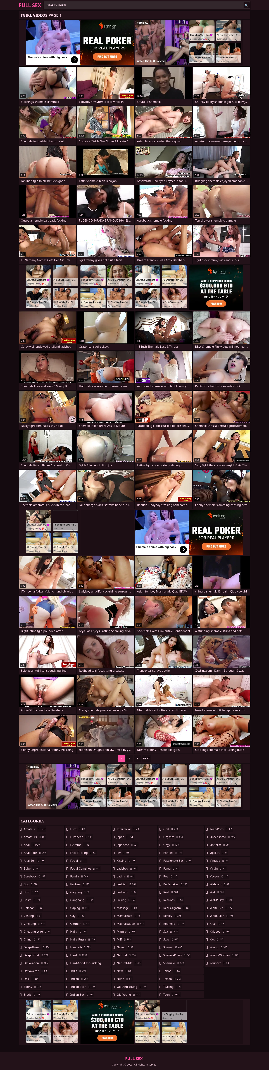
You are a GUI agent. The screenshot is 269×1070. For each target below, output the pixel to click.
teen (171, 994)
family (79, 876)
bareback (35, 876)
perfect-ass (175, 884)
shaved (173, 947)
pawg (171, 868)
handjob (80, 947)
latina (126, 876)
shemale (174, 963)
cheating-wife (37, 931)
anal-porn (35, 852)
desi (31, 979)
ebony (33, 986)
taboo (172, 971)
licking (126, 900)
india (78, 971)
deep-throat (37, 947)
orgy (171, 845)
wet (217, 892)
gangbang (82, 900)
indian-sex (82, 994)
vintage (219, 860)
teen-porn (221, 829)
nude (125, 979)
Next (146, 758)
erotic (32, 994)
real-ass (173, 900)
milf (124, 939)
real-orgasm (176, 908)
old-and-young (132, 986)
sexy (171, 939)
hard (79, 955)
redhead (174, 923)
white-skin (222, 915)
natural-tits (129, 963)
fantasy (80, 884)
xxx (217, 939)
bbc (31, 884)
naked (125, 947)
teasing (172, 986)
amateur (35, 829)
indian (79, 979)
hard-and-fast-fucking (85, 964)
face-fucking (83, 852)
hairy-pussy (83, 939)
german (80, 923)
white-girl (221, 908)
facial (78, 860)
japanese (128, 845)
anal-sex (34, 860)
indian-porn (83, 986)
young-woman (224, 955)
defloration (36, 963)
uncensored (223, 837)
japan (125, 837)
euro (78, 829)
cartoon (33, 908)
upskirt (219, 852)
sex (171, 931)
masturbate (129, 915)
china (32, 939)
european (81, 837)
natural (127, 955)
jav (123, 852)
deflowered (36, 971)
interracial (128, 829)
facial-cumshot (85, 868)
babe (32, 868)
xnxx (217, 923)
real (171, 892)
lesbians (127, 892)
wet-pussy (221, 900)
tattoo (172, 979)
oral (171, 829)
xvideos (220, 931)
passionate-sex (177, 860)
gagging (80, 892)
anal (32, 845)
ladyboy (127, 868)
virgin (218, 868)
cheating (35, 923)
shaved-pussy (177, 955)
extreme (80, 845)
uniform (219, 845)
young (219, 947)
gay (77, 915)
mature (126, 931)
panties (173, 852)
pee (170, 876)
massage (127, 908)
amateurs (35, 837)
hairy (78, 931)
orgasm (173, 837)
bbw (31, 892)
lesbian (127, 884)
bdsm (32, 900)
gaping (80, 908)
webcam (220, 884)
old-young (129, 994)
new (124, 971)
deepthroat (36, 955)
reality (172, 915)
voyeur (219, 876)
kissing (126, 860)
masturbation (131, 923)
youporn (220, 963)
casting (33, 915)
